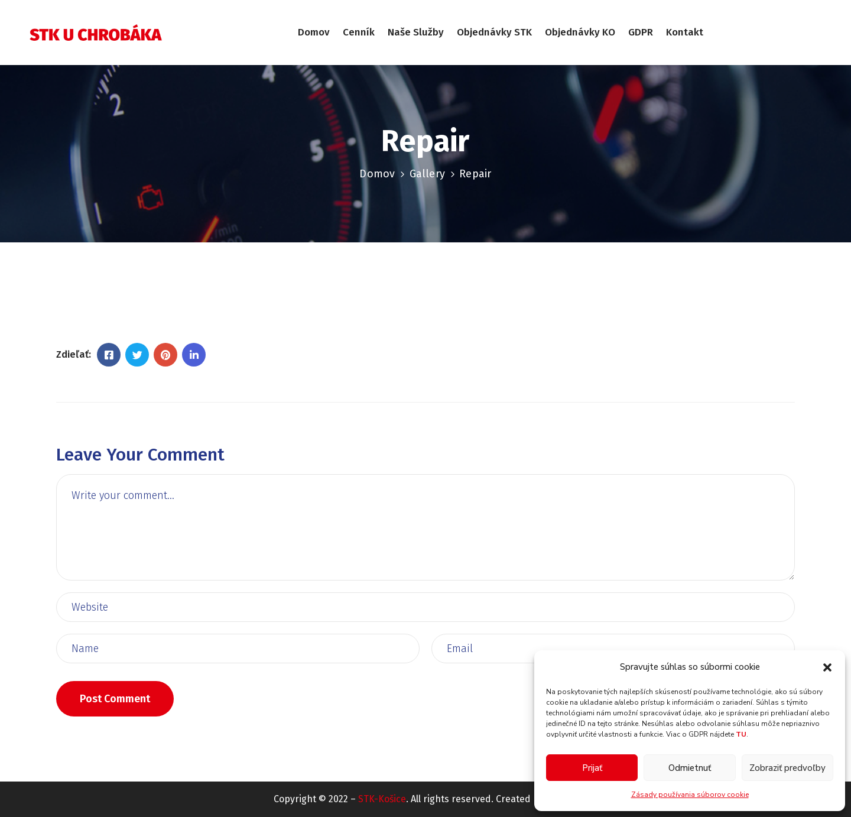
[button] (827, 667)
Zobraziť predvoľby (787, 768)
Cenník (359, 32)
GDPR (640, 32)
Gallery (427, 173)
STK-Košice (382, 799)
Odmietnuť (689, 768)
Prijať (592, 768)
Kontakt (684, 32)
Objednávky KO (580, 32)
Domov (314, 32)
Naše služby (416, 32)
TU (741, 734)
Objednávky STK (494, 32)
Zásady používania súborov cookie (690, 794)
